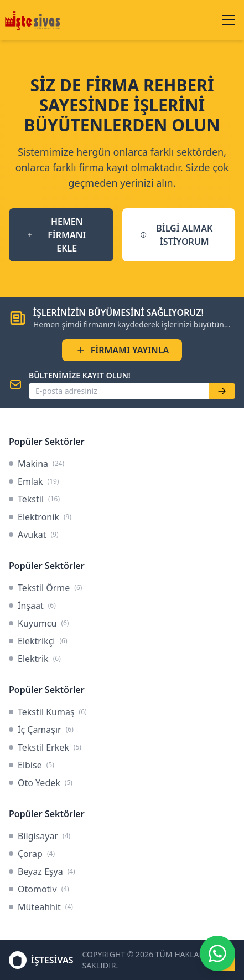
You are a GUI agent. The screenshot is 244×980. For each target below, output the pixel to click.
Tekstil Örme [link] (45, 588)
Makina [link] (36, 464)
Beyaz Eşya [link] (42, 871)
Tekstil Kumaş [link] (48, 712)
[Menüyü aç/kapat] (228, 20)
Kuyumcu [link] (39, 623)
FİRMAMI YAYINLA (122, 350)
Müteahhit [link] (41, 907)
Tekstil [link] (34, 499)
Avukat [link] (34, 535)
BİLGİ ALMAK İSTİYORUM (176, 235)
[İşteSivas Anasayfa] (34, 20)
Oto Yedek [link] (40, 783)
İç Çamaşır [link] (41, 730)
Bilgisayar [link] (39, 836)
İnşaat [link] (32, 605)
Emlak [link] (34, 481)
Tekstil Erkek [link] (45, 747)
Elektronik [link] (40, 517)
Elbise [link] (31, 765)
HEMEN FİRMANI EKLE (56, 235)
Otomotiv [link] (39, 889)
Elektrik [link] (35, 659)
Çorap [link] (32, 854)
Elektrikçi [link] (38, 641)
